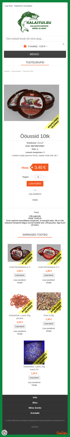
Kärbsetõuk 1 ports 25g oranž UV (34, 368)
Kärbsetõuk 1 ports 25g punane (19, 316)
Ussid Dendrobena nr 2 (48, 267)
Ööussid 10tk (28, 71)
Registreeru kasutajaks (23, 6)
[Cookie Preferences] (4, 432)
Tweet (36, 212)
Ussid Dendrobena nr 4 (19, 267)
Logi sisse (9, 6)
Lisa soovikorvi (35, 194)
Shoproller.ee (62, 433)
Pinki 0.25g (49, 315)
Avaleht (7, 71)
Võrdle (35, 200)
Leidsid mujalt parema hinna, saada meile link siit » (35, 155)
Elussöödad (16, 71)
